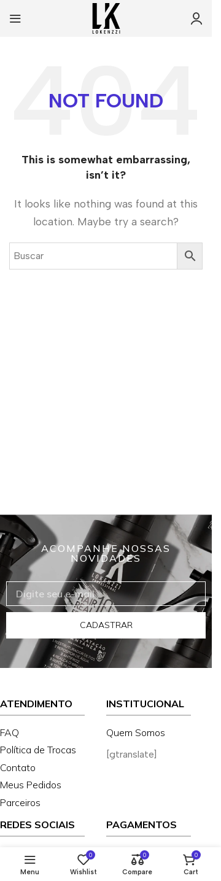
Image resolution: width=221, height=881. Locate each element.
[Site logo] (106, 17)
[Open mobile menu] (15, 18)
